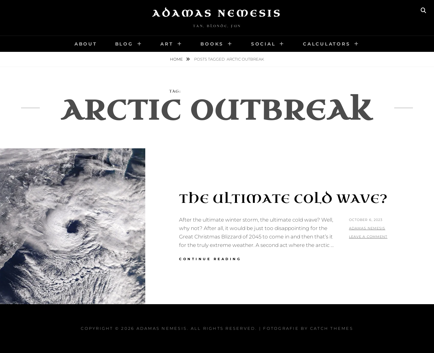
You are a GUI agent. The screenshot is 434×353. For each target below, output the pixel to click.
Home (177, 59)
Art (166, 44)
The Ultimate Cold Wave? (283, 199)
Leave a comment (368, 237)
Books (212, 44)
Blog (124, 44)
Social (263, 44)
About (85, 44)
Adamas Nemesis (217, 14)
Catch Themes (331, 328)
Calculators (326, 44)
